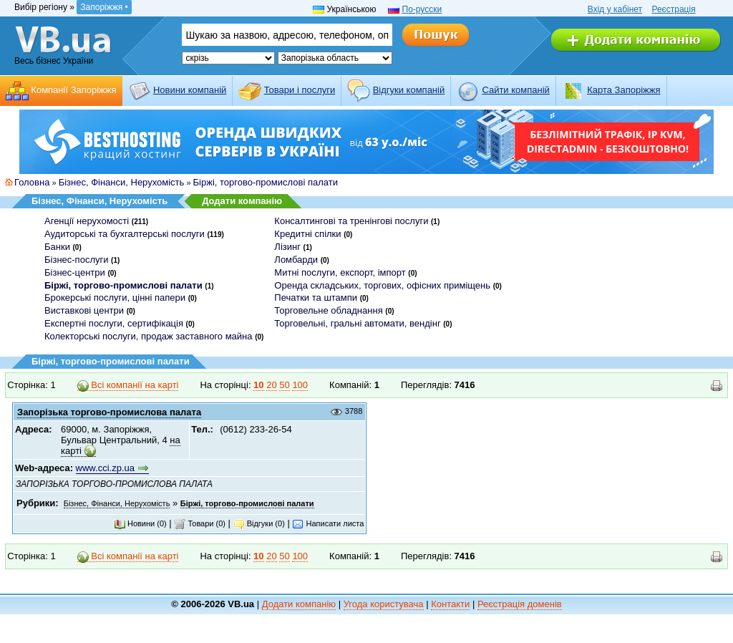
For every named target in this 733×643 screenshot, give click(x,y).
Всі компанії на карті (128, 385)
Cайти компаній (516, 89)
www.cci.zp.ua (105, 468)
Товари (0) (199, 523)
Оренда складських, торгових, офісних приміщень (382, 285)
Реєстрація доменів (519, 604)
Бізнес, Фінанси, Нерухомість (122, 182)
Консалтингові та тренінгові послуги (351, 221)
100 (300, 384)
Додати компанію (242, 200)
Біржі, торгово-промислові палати (265, 182)
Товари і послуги (300, 89)
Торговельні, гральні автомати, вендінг (357, 323)
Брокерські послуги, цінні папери (114, 297)
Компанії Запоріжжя (73, 89)
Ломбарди (296, 259)
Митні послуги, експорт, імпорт (339, 272)
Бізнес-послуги (76, 259)
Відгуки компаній (409, 89)
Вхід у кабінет (615, 9)
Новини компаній (189, 89)
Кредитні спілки (307, 233)
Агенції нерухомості (86, 221)
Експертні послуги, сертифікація (113, 323)
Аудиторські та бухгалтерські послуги (124, 233)
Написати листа (328, 523)
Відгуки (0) (259, 523)
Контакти (450, 604)
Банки (57, 246)
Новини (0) (140, 523)
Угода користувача (384, 604)
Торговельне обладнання (328, 310)
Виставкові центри (84, 310)
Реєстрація (673, 9)
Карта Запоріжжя (623, 89)
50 (284, 384)
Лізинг (287, 246)
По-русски (422, 9)
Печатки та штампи (315, 297)
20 (271, 384)
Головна (31, 182)
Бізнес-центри (74, 272)
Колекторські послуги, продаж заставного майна (148, 336)
